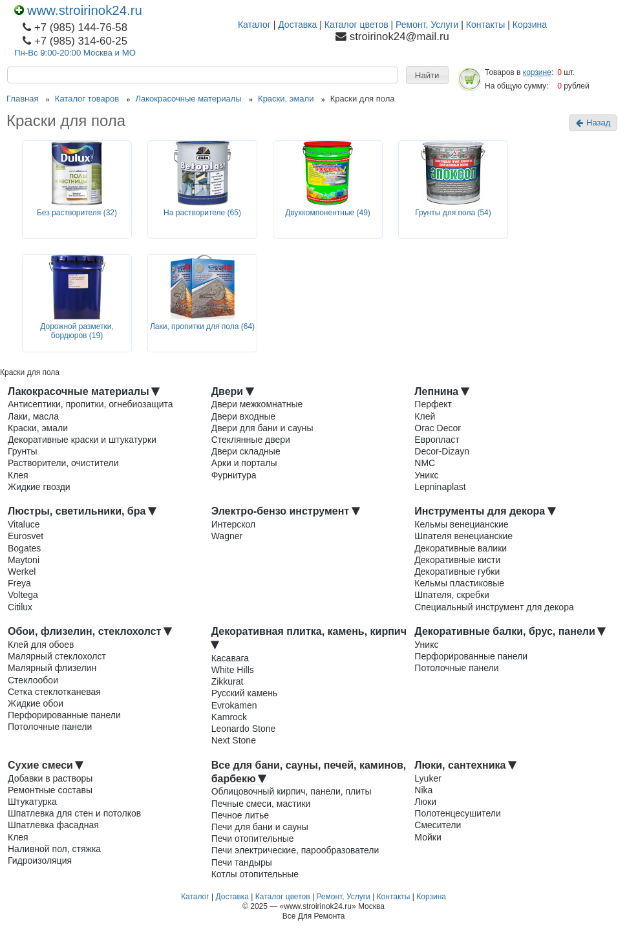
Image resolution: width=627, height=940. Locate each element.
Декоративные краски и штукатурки (82, 439)
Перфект (433, 404)
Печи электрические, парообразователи (295, 850)
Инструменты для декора (484, 511)
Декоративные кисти (457, 560)
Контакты (485, 24)
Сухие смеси (45, 765)
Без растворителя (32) (77, 212)
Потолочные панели (50, 726)
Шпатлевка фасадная (53, 825)
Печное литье (240, 815)
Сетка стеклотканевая (54, 692)
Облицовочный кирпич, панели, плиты (291, 791)
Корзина (530, 24)
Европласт (436, 439)
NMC (424, 463)
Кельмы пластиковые (459, 583)
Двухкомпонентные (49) (327, 212)
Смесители (437, 825)
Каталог (254, 24)
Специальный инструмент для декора (493, 607)
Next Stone (233, 740)
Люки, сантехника (465, 765)
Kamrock (229, 717)
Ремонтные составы (50, 790)
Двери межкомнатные (257, 404)
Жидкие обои (35, 703)
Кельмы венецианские (461, 524)
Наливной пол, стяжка (54, 849)
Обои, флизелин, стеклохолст (90, 631)
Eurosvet (25, 536)
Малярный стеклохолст (57, 656)
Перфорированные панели (64, 715)
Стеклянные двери (250, 439)
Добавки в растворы (50, 778)
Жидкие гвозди (39, 487)
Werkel (22, 571)
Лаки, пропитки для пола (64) (202, 326)
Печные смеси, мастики (261, 803)
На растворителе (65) (202, 212)
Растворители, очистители (63, 463)
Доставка (297, 24)
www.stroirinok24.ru (78, 10)
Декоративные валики (460, 548)
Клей (424, 416)
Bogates (24, 548)
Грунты (22, 451)
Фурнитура (234, 475)
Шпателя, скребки (451, 595)
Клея (18, 475)
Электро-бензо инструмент (285, 511)
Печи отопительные (252, 838)
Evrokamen (234, 705)
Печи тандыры (241, 862)
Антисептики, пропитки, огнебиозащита (90, 404)
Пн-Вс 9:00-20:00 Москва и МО (75, 53)
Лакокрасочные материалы (84, 391)
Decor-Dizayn (441, 451)
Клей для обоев (41, 644)
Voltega (23, 595)
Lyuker (427, 778)
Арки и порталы (244, 463)
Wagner (227, 536)
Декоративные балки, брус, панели (510, 631)
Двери (232, 391)
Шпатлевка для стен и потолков (74, 813)
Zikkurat (227, 681)
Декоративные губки (457, 571)
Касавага (230, 658)
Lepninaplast (439, 487)
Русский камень (244, 693)
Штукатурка (32, 801)
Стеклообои (33, 680)
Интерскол (233, 524)
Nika (423, 790)
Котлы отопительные (255, 874)
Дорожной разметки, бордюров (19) (77, 331)
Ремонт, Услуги (427, 24)
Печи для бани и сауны (259, 827)
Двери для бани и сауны (262, 428)
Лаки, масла (33, 416)
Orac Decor (437, 428)
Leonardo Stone (243, 728)
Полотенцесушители (457, 813)
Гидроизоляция (40, 860)
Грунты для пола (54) (453, 212)
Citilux (20, 607)
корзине (537, 72)
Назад (593, 122)
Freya (19, 583)
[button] (427, 75)
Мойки (427, 837)
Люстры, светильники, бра (82, 511)
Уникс (426, 475)
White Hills (232, 670)
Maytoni (23, 560)
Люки (425, 801)
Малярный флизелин (52, 668)
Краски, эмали (38, 428)
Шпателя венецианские (463, 536)
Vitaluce (24, 524)
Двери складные (246, 451)
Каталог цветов (356, 24)
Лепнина (441, 391)
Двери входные (243, 416)
